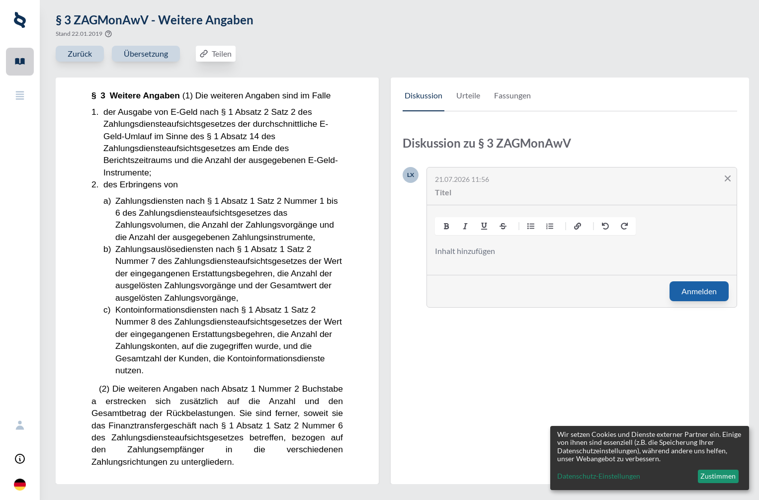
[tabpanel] (570, 229)
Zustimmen (718, 476)
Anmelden (699, 291)
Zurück (80, 53)
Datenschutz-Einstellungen (598, 476)
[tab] (423, 100)
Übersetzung (146, 53)
